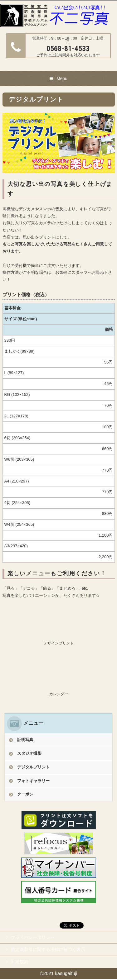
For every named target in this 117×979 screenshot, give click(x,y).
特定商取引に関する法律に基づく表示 (48, 949)
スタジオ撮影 (29, 753)
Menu (61, 78)
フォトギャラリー (33, 780)
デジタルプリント (33, 767)
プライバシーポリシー (33, 937)
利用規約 (19, 961)
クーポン (25, 794)
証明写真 (25, 739)
